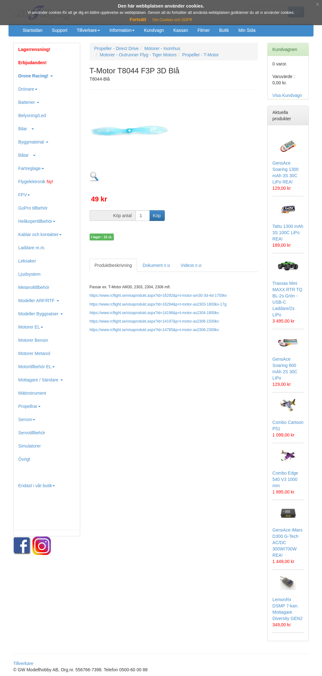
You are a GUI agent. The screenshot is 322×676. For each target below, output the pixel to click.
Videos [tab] (191, 265)
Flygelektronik (35, 181)
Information (122, 30)
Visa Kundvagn (287, 95)
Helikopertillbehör (36, 221)
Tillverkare (88, 30)
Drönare (27, 89)
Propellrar (29, 406)
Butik (224, 30)
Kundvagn (154, 30)
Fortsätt (138, 19)
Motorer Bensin (33, 340)
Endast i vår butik (36, 485)
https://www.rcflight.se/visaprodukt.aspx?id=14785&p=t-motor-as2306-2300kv (154, 330)
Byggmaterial (33, 141)
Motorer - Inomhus (162, 48)
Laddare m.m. (31, 247)
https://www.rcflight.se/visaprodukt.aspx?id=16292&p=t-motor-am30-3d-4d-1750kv (158, 295)
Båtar (27, 155)
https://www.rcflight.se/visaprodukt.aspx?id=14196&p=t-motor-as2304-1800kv (154, 313)
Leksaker (27, 260)
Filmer (203, 30)
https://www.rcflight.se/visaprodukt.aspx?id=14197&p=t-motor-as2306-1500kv (154, 321)
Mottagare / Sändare (40, 379)
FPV (24, 194)
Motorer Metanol (34, 353)
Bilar (26, 128)
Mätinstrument (32, 393)
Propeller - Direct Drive (116, 48)
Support (59, 30)
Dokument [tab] (156, 265)
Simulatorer (29, 445)
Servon (26, 419)
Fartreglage (31, 168)
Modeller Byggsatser (40, 313)
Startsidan (32, 30)
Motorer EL (30, 327)
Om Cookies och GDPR (172, 20)
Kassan (180, 30)
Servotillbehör (31, 432)
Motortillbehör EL (36, 366)
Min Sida (246, 30)
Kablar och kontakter (40, 234)
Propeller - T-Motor (200, 54)
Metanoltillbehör (33, 287)
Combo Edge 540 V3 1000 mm (285, 479)
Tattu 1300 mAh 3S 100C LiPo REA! (287, 232)
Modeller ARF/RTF (38, 300)
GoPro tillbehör (32, 208)
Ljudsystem (29, 274)
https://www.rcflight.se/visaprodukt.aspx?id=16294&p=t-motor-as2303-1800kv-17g (158, 304)
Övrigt (24, 459)
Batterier (28, 102)
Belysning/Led (32, 115)
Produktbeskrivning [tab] (113, 265)
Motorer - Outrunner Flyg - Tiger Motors (138, 54)
